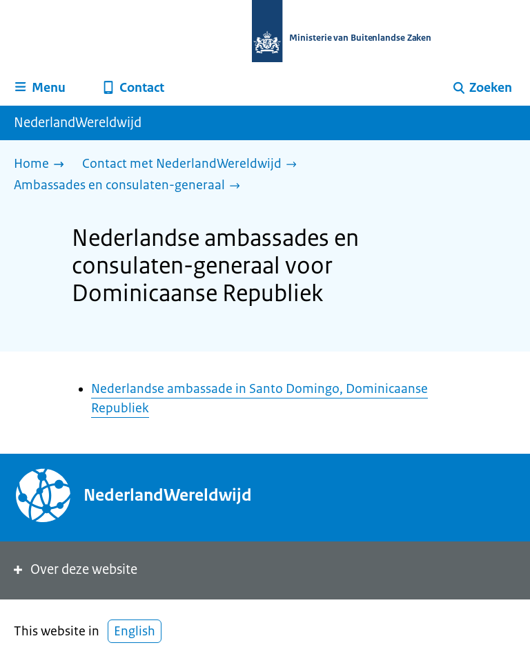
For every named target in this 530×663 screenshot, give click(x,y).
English (134, 631)
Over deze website (74, 569)
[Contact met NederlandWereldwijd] (193, 164)
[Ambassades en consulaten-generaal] (130, 186)
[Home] (42, 164)
